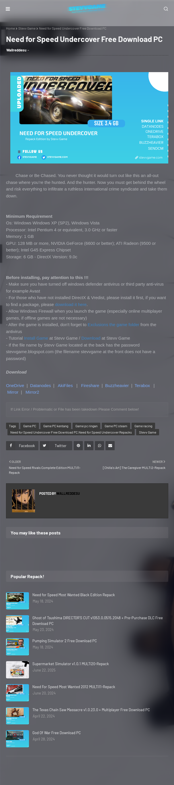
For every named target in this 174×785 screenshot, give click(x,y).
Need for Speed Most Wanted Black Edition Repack (73, 594)
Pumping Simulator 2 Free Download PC (64, 640)
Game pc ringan (86, 426)
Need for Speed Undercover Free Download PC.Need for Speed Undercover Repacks (71, 432)
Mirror (12, 392)
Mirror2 (32, 392)
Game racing (143, 426)
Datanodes (40, 385)
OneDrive (15, 385)
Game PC (29, 426)
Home (10, 28)
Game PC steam (116, 426)
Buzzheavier (117, 385)
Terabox (142, 385)
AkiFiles (65, 385)
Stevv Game (27, 28)
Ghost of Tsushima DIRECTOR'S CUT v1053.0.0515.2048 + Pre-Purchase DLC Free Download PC (97, 620)
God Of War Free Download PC (56, 732)
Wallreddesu (16, 50)
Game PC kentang (55, 426)
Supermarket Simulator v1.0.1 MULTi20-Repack (70, 663)
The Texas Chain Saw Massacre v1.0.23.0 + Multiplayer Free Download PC (91, 709)
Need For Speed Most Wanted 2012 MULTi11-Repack (73, 686)
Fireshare (90, 385)
